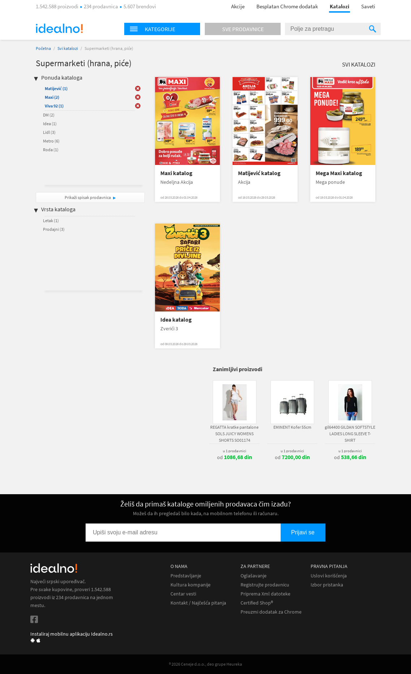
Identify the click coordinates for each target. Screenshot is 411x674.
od (234, 457)
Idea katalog (176, 319)
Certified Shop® (257, 603)
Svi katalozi (67, 48)
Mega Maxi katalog (339, 173)
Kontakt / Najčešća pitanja (198, 603)
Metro (51, 141)
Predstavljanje (185, 576)
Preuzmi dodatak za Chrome (271, 612)
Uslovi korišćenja (329, 576)
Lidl (49, 132)
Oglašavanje (254, 576)
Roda (51, 149)
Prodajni (54, 229)
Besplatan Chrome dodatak (287, 6)
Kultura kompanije (190, 585)
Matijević (56, 88)
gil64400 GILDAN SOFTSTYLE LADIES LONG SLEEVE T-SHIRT (350, 433)
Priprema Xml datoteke (265, 594)
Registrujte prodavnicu (265, 585)
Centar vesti (183, 594)
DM (49, 115)
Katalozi (339, 6)
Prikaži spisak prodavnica (88, 197)
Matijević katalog (259, 173)
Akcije (238, 6)
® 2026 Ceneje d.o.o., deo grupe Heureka (205, 664)
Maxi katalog (176, 173)
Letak (51, 220)
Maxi (52, 97)
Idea (50, 123)
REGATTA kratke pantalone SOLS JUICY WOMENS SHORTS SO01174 (234, 433)
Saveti (368, 6)
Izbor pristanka (327, 585)
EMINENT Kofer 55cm (292, 427)
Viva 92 (54, 106)
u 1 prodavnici (234, 450)
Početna (43, 48)
